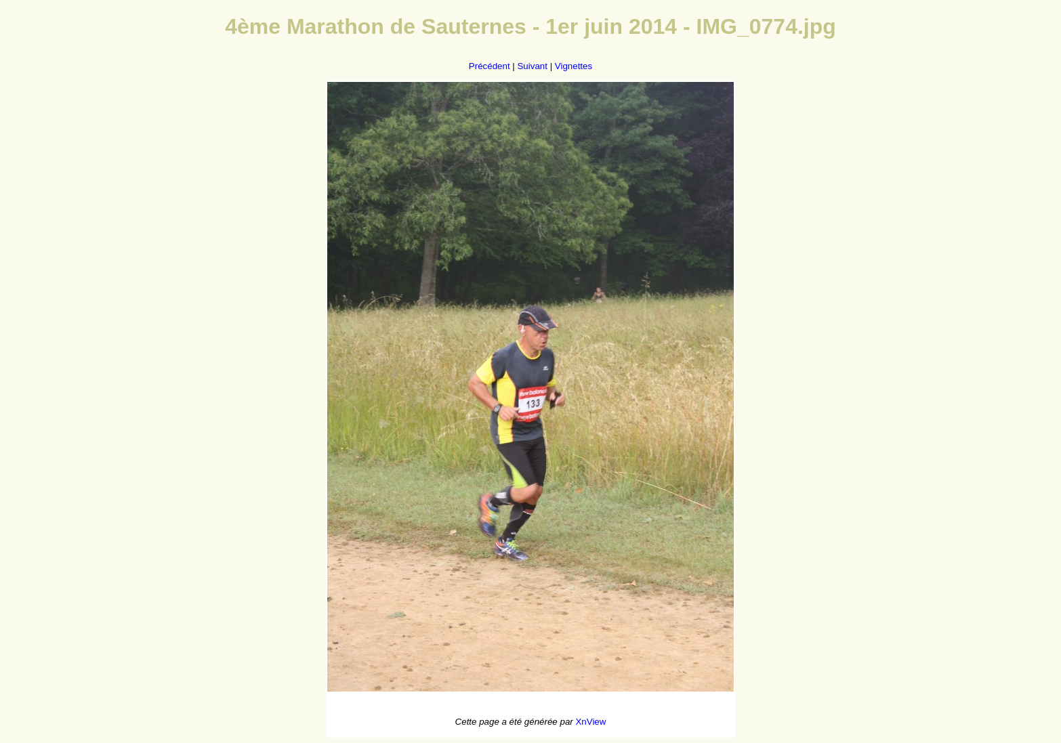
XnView (590, 722)
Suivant (532, 66)
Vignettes (573, 66)
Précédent (489, 66)
